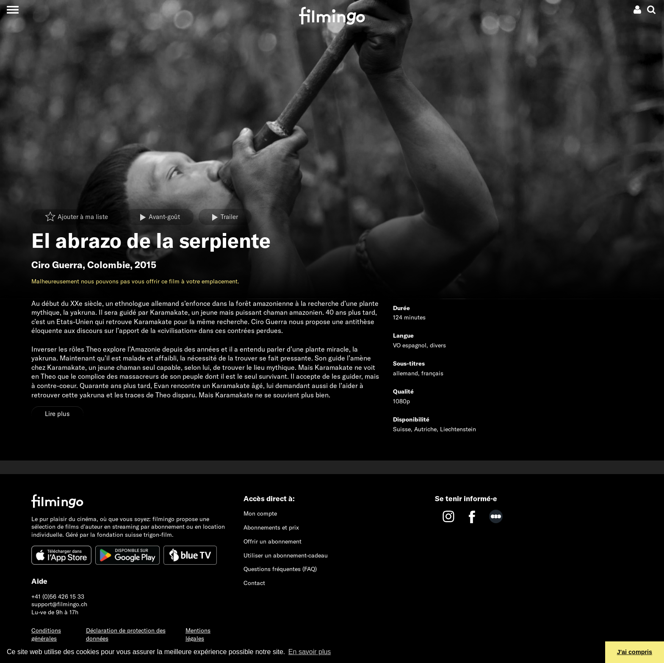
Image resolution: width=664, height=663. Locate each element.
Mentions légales (197, 634)
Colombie (108, 265)
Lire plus (57, 414)
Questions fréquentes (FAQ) (280, 569)
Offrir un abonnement (272, 541)
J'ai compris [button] (634, 652)
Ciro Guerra (57, 265)
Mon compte (260, 513)
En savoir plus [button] (309, 651)
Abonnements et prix (271, 527)
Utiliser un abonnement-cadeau (285, 555)
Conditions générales (46, 634)
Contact (254, 583)
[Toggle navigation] (12, 9)
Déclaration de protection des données (126, 634)
